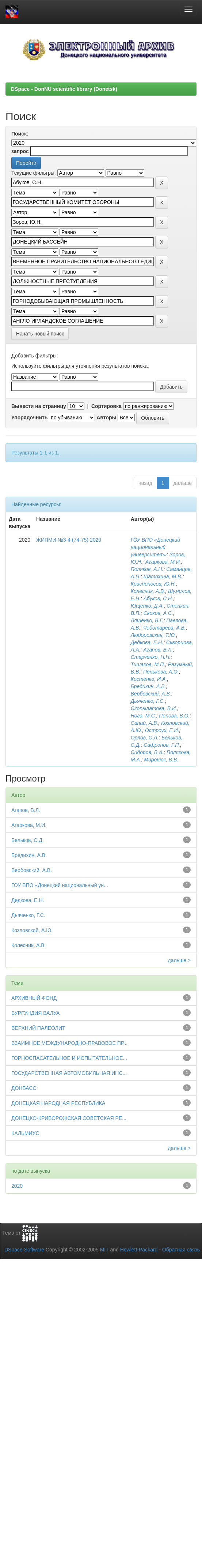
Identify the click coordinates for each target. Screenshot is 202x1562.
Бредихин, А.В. (148, 686)
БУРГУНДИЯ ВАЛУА (35, 1013)
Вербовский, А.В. (151, 694)
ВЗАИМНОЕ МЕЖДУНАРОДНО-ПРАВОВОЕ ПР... (69, 1043)
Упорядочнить (29, 417)
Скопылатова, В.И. (154, 708)
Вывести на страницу (38, 406)
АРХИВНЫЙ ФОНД (34, 998)
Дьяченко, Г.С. (148, 701)
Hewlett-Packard (139, 1250)
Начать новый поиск (40, 334)
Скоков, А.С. (158, 613)
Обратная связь (181, 1250)
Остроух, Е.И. (162, 730)
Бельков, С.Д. (27, 840)
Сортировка (106, 406)
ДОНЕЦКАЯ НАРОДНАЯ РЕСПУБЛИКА (58, 1103)
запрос (20, 151)
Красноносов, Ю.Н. (153, 584)
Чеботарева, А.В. (164, 628)
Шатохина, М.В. (163, 576)
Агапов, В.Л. (158, 650)
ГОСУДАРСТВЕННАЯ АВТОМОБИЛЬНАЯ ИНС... (69, 1073)
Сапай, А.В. (145, 723)
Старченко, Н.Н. (151, 657)
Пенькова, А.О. (161, 672)
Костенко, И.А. (149, 679)
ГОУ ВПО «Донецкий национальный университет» (155, 547)
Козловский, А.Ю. (32, 930)
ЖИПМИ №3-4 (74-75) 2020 (68, 540)
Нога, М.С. (143, 716)
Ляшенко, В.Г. (147, 620)
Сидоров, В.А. (147, 752)
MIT (104, 1250)
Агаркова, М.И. (163, 562)
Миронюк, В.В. (161, 760)
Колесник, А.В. (148, 591)
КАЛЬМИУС (25, 1133)
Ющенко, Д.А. (147, 606)
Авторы (106, 417)
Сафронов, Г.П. (162, 745)
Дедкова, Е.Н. (147, 642)
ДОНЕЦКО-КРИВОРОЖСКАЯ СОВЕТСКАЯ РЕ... (68, 1118)
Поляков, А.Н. (147, 569)
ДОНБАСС (24, 1088)
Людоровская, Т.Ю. (153, 635)
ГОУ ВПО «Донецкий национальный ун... (59, 885)
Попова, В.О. (174, 716)
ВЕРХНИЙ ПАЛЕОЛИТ (38, 1028)
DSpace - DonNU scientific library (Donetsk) (64, 89)
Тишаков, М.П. (148, 664)
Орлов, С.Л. (145, 738)
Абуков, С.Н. (158, 598)
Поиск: (19, 134)
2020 (17, 1186)
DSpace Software (24, 1250)
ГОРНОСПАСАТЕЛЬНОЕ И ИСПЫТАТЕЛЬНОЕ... (69, 1058)
